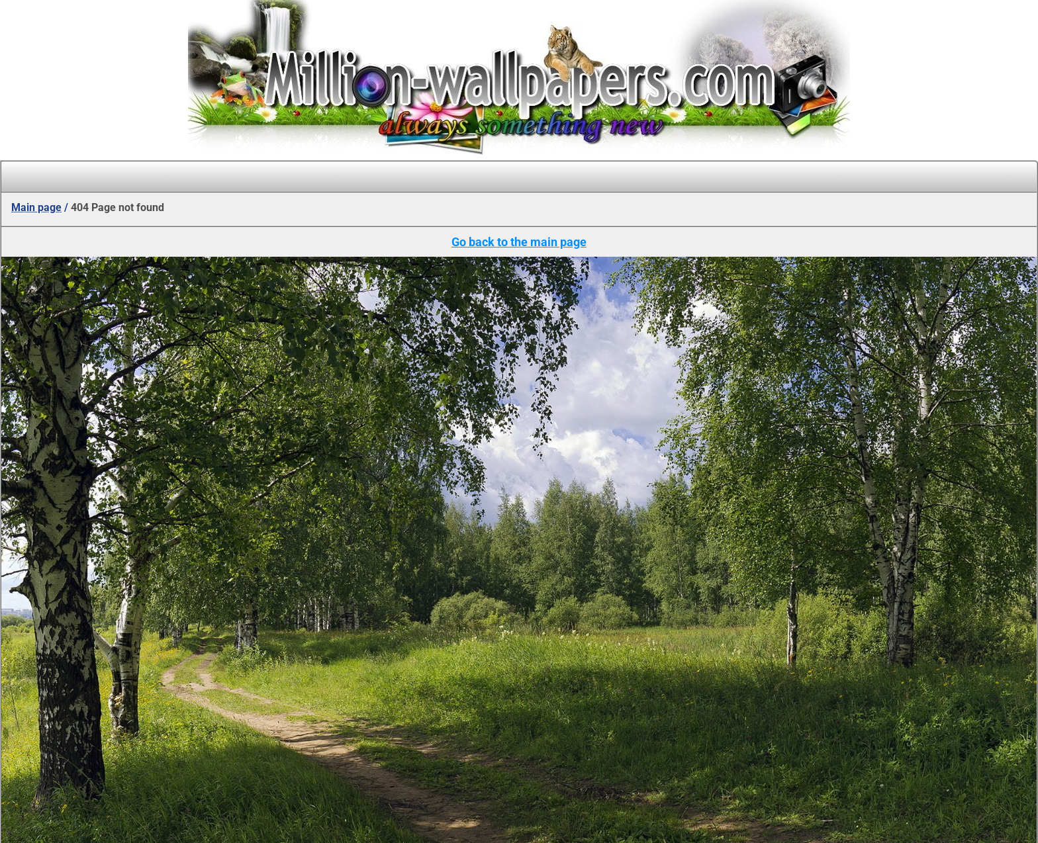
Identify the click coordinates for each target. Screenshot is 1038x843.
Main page (36, 207)
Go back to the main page (519, 242)
